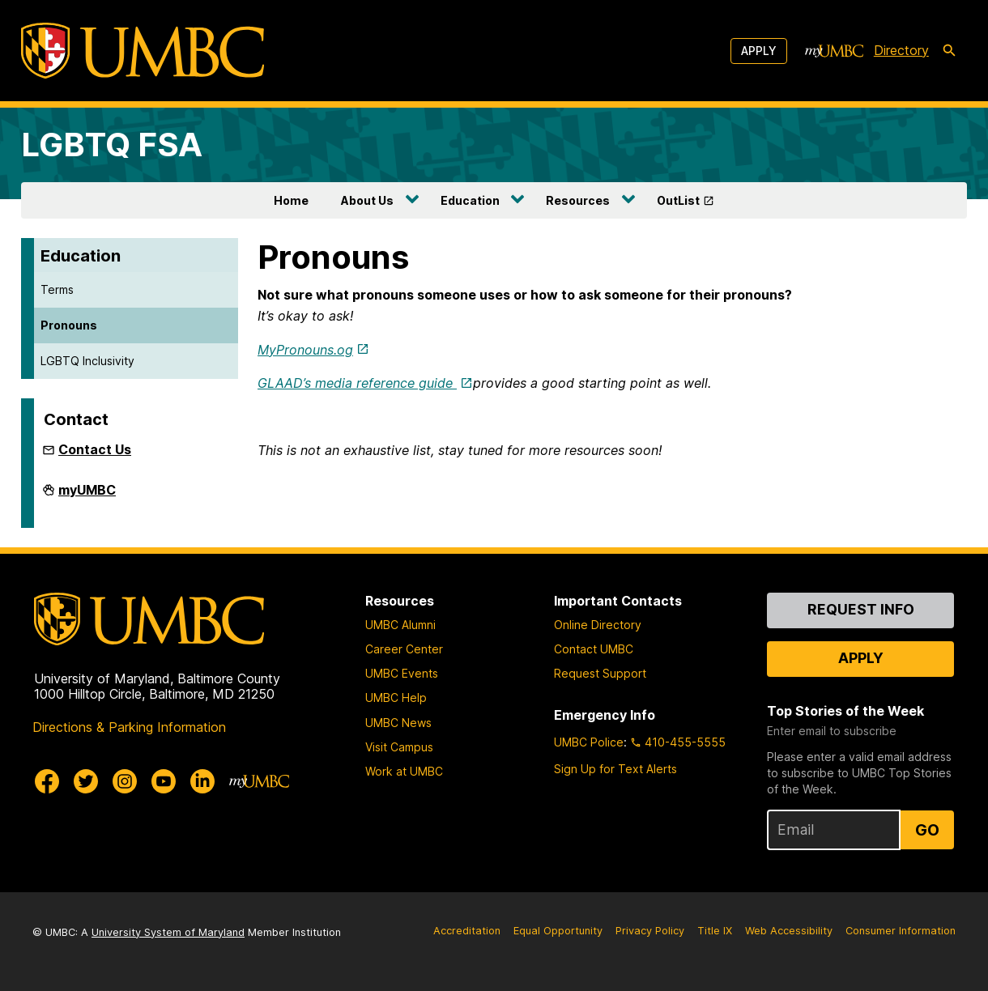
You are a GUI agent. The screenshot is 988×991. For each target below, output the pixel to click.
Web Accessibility (789, 931)
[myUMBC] (834, 51)
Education (470, 200)
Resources (578, 200)
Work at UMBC (404, 771)
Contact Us (94, 449)
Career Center (404, 649)
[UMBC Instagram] (125, 781)
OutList (678, 200)
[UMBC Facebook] (47, 781)
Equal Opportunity (558, 931)
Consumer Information (900, 931)
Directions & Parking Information (129, 727)
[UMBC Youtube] (163, 781)
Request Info (860, 609)
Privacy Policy (649, 931)
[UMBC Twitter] (86, 781)
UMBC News (398, 722)
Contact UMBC (593, 649)
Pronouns (68, 325)
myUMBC (87, 496)
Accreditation (466, 931)
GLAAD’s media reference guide (357, 383)
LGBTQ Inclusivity (87, 361)
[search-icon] (949, 51)
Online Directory (597, 625)
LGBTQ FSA (111, 144)
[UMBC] (142, 50)
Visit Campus (399, 747)
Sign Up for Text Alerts (615, 769)
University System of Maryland (168, 932)
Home (291, 200)
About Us (367, 200)
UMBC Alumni (400, 625)
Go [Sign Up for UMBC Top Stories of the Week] (927, 830)
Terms (57, 289)
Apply (759, 50)
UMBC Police (589, 742)
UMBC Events (401, 673)
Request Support (600, 673)
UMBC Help (396, 697)
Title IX (714, 931)
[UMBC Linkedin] (202, 781)
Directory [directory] (901, 50)
